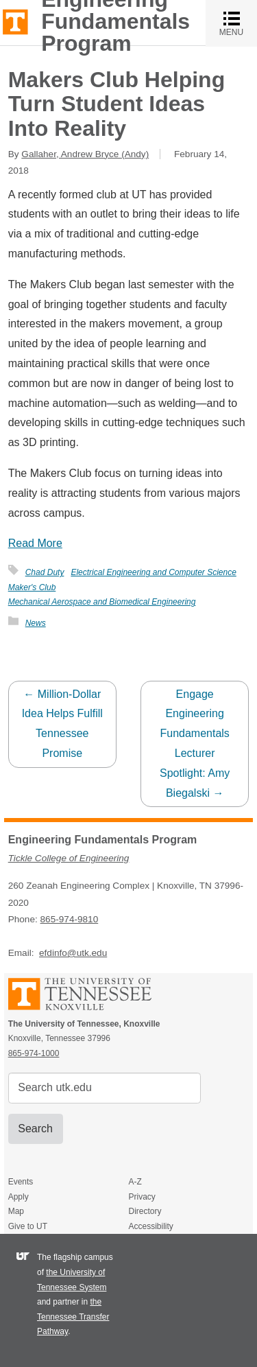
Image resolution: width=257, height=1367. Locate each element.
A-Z (134, 1182)
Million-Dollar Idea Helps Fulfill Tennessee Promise (62, 723)
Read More (35, 543)
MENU (238, 23)
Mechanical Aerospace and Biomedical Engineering (102, 602)
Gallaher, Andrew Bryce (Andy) (85, 154)
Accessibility (150, 1226)
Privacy (141, 1197)
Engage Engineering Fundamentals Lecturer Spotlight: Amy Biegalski (195, 743)
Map (16, 1211)
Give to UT (27, 1226)
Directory (144, 1211)
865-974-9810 (69, 919)
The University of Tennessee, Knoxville (15, 20)
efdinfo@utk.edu (73, 953)
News (35, 623)
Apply (18, 1197)
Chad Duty (44, 572)
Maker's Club (32, 587)
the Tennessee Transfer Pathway (73, 1316)
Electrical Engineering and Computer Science (153, 572)
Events (21, 1182)
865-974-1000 (34, 1053)
